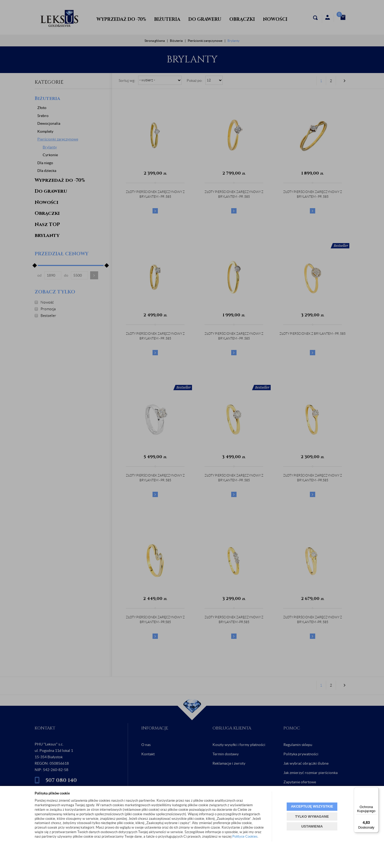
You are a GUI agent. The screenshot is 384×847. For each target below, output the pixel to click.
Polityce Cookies (245, 836)
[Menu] (375, 790)
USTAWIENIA (312, 826)
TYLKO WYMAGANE (312, 816)
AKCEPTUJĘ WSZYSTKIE (312, 806)
